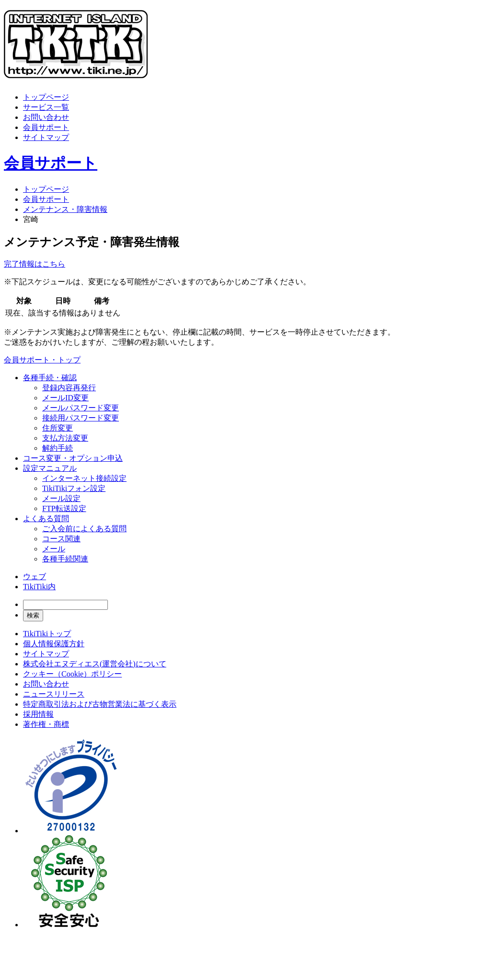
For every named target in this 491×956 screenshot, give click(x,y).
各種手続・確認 (50, 377)
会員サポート (46, 127)
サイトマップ (46, 137)
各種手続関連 (65, 559)
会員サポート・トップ (42, 360)
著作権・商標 (46, 724)
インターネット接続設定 (84, 478)
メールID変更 (65, 398)
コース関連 (61, 539)
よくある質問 (46, 518)
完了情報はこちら (34, 264)
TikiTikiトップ (47, 634)
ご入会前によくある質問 (84, 529)
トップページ (46, 97)
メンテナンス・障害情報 (65, 209)
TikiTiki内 (39, 587)
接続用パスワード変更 (80, 418)
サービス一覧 (46, 107)
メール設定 (61, 498)
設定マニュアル (50, 468)
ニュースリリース (53, 694)
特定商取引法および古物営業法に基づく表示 (99, 704)
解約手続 (57, 448)
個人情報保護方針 (53, 644)
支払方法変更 (65, 438)
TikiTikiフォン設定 (73, 488)
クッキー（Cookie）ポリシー (72, 674)
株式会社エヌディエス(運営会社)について (94, 664)
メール (53, 549)
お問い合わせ (46, 117)
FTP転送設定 (64, 508)
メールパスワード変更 (80, 408)
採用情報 (38, 714)
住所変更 (57, 428)
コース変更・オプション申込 (73, 458)
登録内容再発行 (69, 388)
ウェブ (34, 576)
